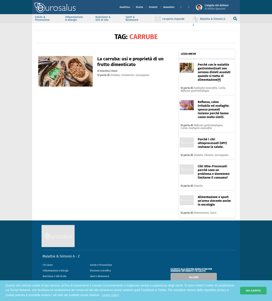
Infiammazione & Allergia (74, 18)
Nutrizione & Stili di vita (102, 18)
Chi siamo (48, 265)
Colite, (222, 88)
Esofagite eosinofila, (206, 88)
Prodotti (153, 7)
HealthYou (125, 7)
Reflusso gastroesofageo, (208, 125)
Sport (213, 212)
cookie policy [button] (110, 295)
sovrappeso (142, 75)
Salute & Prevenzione (42, 18)
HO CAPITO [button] (253, 290)
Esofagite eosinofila (200, 128)
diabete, (115, 75)
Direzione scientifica (100, 270)
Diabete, (199, 155)
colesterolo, (128, 75)
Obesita (198, 185)
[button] (182, 7)
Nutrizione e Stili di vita (54, 276)
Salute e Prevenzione (101, 265)
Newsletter (169, 7)
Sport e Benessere (99, 276)
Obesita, (209, 155)
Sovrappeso (221, 155)
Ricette (139, 7)
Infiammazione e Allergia (56, 270)
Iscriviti (193, 277)
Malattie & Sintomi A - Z (61, 256)
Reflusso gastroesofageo (195, 90)
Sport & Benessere (132, 18)
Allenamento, (202, 212)
